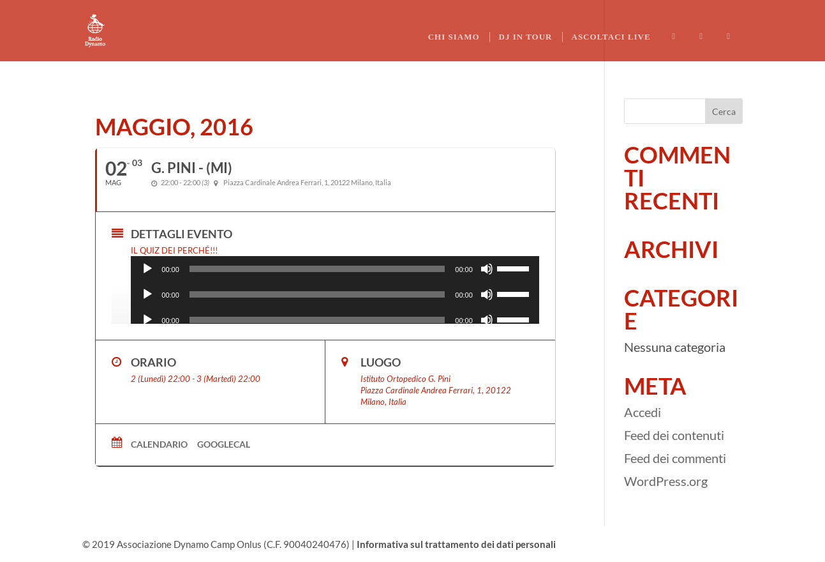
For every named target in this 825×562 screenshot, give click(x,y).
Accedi (642, 412)
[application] (335, 269)
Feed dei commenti (675, 458)
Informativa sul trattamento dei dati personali (456, 544)
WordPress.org (666, 481)
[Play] (147, 268)
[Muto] (486, 268)
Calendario (159, 444)
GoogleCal (223, 444)
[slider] (317, 269)
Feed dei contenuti (674, 435)
